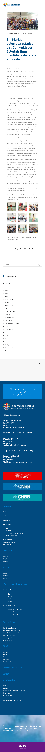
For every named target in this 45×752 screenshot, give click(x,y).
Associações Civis (8, 640)
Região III (6, 561)
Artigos (5, 688)
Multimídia (9, 680)
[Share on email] (32, 249)
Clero (6, 567)
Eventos (7, 673)
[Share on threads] (17, 249)
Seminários (6, 520)
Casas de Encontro (9, 542)
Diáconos (6, 578)
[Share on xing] (30, 249)
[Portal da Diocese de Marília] (11, 5)
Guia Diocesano (8, 544)
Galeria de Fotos (8, 695)
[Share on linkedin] (22, 249)
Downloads (6, 693)
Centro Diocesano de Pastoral (14, 533)
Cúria (6, 528)
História (5, 512)
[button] (40, 4)
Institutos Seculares (9, 635)
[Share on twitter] (15, 249)
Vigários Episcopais (11, 535)
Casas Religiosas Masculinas (12, 633)
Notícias (7, 646)
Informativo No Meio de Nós (12, 700)
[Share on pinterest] (20, 249)
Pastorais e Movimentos (13, 33)
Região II (6, 559)
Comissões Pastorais (9, 590)
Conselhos (8, 530)
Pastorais (6, 659)
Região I (5, 556)
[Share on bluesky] (27, 249)
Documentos (7, 690)
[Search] (22, 265)
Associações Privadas (9, 638)
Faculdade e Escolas (9, 628)
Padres (5, 575)
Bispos (7, 516)
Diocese (7, 506)
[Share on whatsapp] (25, 249)
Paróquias (8, 550)
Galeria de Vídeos (8, 698)
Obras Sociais (7, 540)
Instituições (9, 622)
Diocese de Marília (13, 276)
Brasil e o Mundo (8, 662)
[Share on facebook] (13, 249)
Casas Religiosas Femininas (11, 630)
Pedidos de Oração (12, 667)
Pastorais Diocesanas (9, 605)
